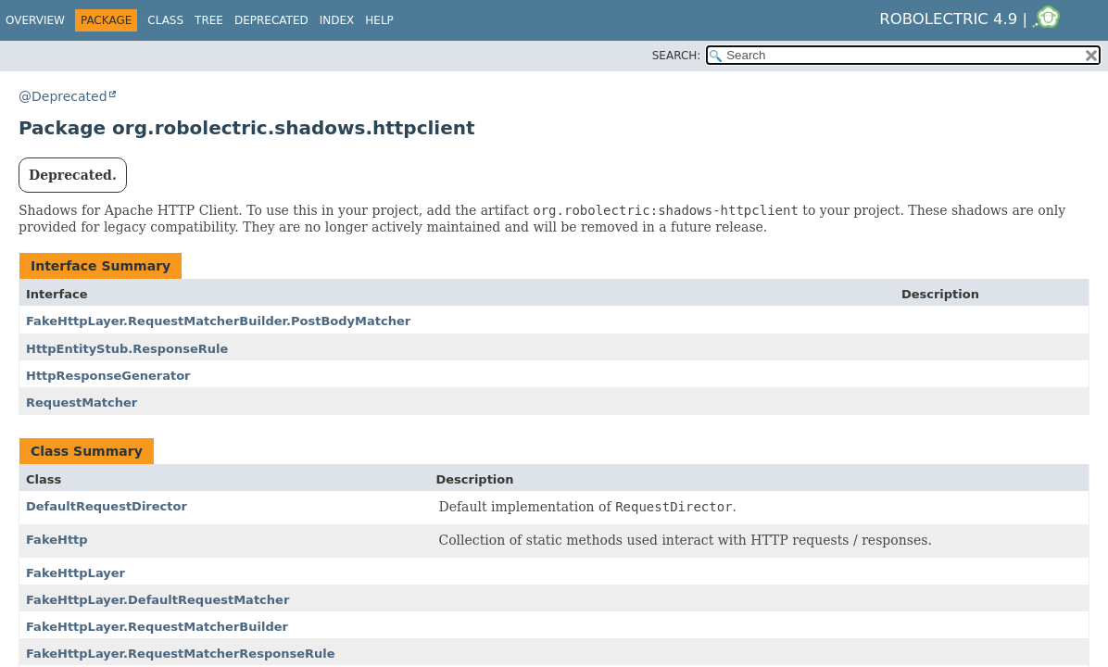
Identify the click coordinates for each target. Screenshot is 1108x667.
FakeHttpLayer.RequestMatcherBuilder (157, 627)
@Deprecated (63, 96)
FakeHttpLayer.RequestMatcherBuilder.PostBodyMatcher (218, 321)
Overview (35, 20)
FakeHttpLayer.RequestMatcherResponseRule (180, 654)
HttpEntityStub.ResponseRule (127, 349)
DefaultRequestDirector (106, 506)
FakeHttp (57, 540)
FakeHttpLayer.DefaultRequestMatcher (157, 600)
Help (379, 20)
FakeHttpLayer (75, 573)
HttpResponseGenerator (108, 376)
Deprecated (271, 20)
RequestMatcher (81, 402)
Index (337, 20)
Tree (209, 20)
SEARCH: (676, 55)
